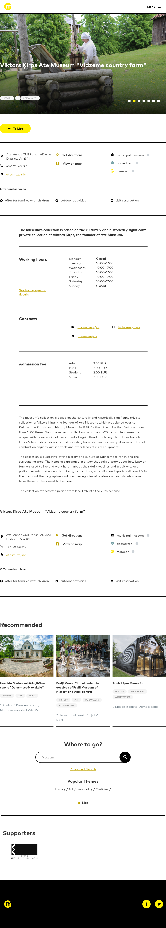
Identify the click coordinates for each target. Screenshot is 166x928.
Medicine (102, 789)
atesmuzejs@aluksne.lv (90, 327)
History (60, 789)
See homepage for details (32, 292)
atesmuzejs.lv (16, 174)
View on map (72, 163)
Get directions (72, 155)
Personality (84, 789)
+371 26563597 (16, 166)
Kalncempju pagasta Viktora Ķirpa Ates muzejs (130, 327)
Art (71, 789)
